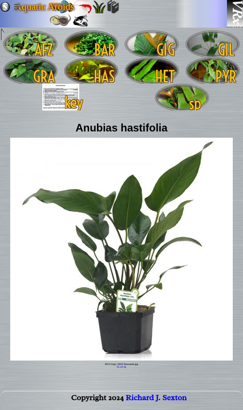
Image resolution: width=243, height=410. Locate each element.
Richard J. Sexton (156, 399)
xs (118, 366)
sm (121, 366)
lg (125, 366)
